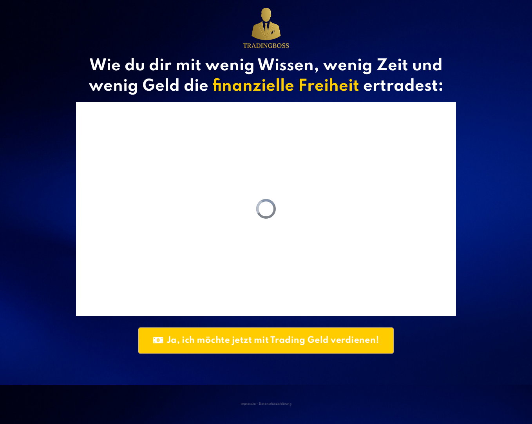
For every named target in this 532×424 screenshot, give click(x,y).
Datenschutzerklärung (275, 404)
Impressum (248, 404)
